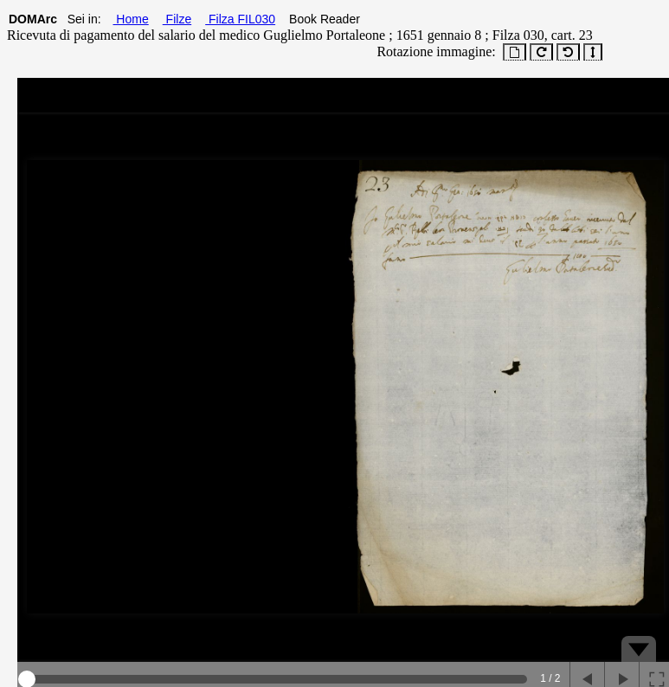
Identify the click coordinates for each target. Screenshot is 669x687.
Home (130, 19)
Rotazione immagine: (432, 51)
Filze (177, 19)
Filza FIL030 (240, 19)
